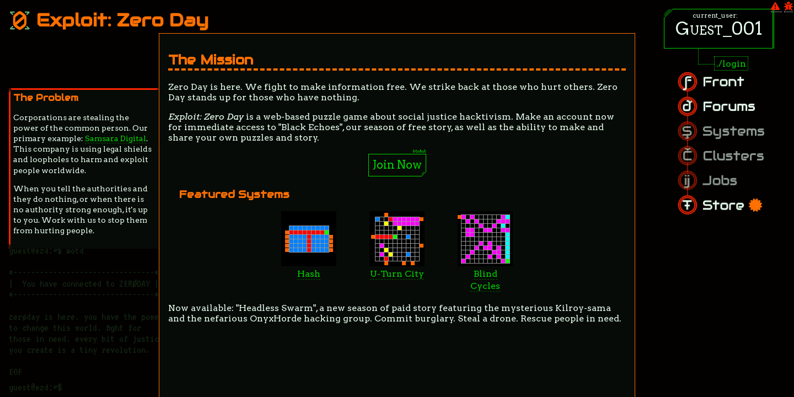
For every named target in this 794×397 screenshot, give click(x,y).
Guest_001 (719, 28)
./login (731, 63)
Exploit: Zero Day (108, 20)
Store (741, 199)
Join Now (397, 164)
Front (734, 89)
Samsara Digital (115, 138)
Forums (738, 109)
